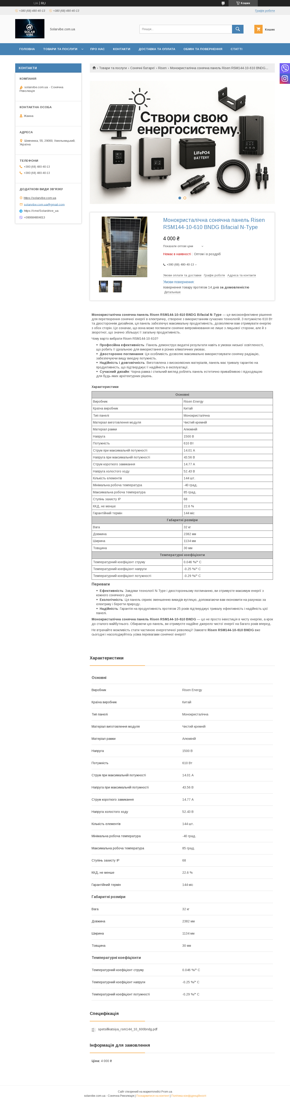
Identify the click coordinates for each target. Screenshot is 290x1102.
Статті (236, 49)
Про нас (97, 49)
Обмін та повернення (202, 49)
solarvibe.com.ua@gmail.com (44, 204)
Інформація (29, 61)
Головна (27, 49)
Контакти (121, 49)
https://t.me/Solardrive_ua (41, 210)
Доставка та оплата (157, 49)
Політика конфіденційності (188, 1095)
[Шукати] (238, 29)
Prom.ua (166, 1091)
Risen (162, 68)
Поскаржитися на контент (152, 1095)
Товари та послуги (60, 49)
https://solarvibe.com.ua (40, 198)
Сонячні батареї (142, 68)
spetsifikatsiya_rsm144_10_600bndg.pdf (127, 1029)
